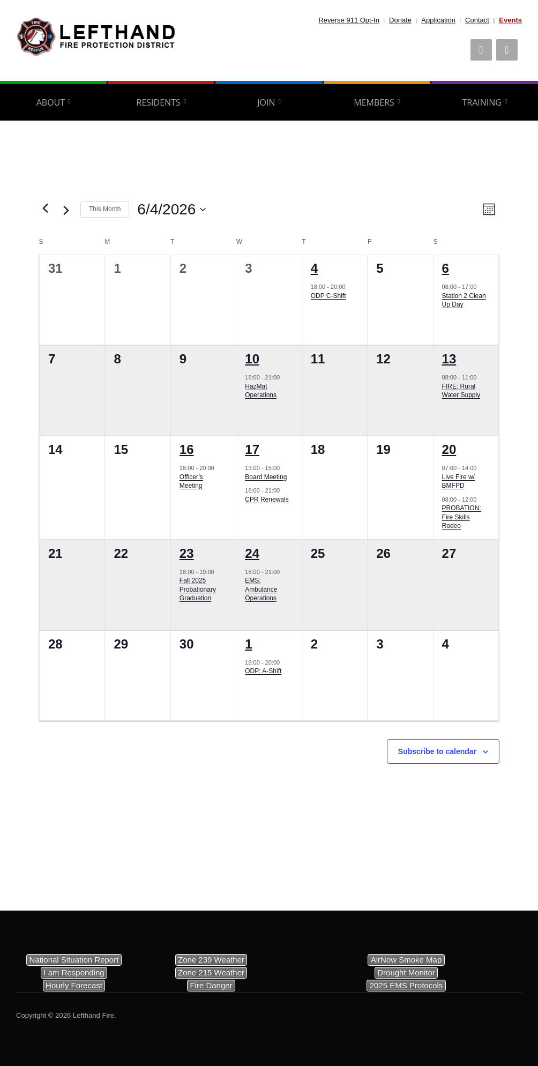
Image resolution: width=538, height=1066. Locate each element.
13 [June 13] (449, 359)
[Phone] (507, 50)
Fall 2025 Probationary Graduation (198, 589)
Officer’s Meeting (191, 481)
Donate (400, 20)
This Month (105, 209)
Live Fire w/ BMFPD (458, 481)
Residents (159, 102)
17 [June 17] (252, 449)
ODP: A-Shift (263, 671)
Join (266, 102)
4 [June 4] (314, 268)
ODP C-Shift (328, 296)
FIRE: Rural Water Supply (461, 391)
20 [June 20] (449, 449)
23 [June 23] (187, 553)
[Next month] (65, 210)
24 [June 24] (252, 553)
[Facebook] (481, 50)
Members (374, 102)
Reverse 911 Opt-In (348, 20)
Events (510, 20)
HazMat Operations (261, 391)
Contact (477, 20)
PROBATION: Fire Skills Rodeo (461, 517)
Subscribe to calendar (437, 751)
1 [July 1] (248, 644)
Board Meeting (266, 477)
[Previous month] (45, 208)
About (50, 102)
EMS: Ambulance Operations (261, 589)
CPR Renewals (266, 499)
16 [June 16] (187, 449)
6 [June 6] (445, 268)
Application (438, 20)
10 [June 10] (252, 359)
